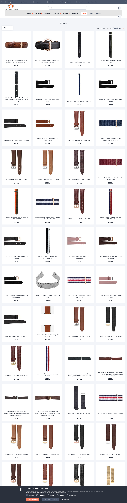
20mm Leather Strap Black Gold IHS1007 (41, 305)
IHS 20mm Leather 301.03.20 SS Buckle (66, 162)
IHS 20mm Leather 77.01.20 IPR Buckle (90, 412)
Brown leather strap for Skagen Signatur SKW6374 (65, 305)
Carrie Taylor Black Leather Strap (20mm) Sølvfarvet (66, 91)
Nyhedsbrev (25, 495)
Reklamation (79, 487)
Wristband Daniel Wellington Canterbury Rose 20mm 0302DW (90, 269)
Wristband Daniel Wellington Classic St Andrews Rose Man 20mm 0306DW (41, 55)
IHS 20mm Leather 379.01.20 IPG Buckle (90, 447)
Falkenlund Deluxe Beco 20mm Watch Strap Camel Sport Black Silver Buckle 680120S (90, 340)
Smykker (65, 13)
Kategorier (75, 13)
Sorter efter (109, 26)
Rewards (98, 13)
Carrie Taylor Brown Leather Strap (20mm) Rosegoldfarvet (114, 234)
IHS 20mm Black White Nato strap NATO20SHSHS (65, 234)
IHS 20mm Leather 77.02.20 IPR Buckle (42, 447)
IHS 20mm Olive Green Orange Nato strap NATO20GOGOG (41, 198)
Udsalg (84, 13)
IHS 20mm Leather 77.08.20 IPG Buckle (66, 447)
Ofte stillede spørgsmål (28, 490)
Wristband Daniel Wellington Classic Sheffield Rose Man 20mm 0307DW (65, 55)
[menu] (63, 13)
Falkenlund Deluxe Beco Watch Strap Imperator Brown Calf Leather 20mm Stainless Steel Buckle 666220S (41, 376)
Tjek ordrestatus (26, 492)
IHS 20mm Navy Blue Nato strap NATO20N (90, 91)
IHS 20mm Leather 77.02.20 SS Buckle (114, 412)
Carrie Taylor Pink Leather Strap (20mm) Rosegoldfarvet (90, 234)
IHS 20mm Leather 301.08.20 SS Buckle (90, 305)
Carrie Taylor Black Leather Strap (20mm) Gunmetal (114, 91)
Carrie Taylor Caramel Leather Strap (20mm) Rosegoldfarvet (66, 127)
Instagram (102, 484)
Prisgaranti (25, 2)
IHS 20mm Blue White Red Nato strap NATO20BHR (66, 341)
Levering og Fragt (44, 487)
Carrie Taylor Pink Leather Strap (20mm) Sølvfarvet (114, 269)
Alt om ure (42, 492)
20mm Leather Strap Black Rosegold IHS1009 (41, 127)
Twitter (101, 490)
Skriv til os (25, 487)
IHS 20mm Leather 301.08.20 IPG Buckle (65, 412)
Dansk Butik (52, 2)
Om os (41, 484)
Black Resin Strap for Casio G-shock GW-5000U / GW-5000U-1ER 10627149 (90, 375)
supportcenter (73, 474)
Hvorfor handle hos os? (45, 490)
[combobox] (64, 8)
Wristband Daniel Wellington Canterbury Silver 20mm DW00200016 (114, 375)
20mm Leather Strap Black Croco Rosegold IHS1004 (41, 234)
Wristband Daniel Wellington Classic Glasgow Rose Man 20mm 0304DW (65, 197)
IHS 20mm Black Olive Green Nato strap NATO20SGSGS (114, 55)
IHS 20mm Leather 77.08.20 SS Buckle (90, 127)
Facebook (102, 487)
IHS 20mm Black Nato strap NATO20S (90, 55)
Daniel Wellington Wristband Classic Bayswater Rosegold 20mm (114, 126)
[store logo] (11, 8)
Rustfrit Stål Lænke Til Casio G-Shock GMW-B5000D (65, 269)
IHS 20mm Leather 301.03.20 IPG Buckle (41, 412)
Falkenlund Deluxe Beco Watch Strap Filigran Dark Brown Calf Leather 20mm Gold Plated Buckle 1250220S (114, 340)
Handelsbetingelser (81, 492)
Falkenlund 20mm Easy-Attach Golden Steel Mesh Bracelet (114, 447)
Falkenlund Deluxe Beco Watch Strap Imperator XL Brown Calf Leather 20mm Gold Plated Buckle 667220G (65, 376)
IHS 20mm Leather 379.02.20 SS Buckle (90, 162)
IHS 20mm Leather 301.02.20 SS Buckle (41, 162)
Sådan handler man (81, 484)
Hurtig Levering (38, 2)
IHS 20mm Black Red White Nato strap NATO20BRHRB (114, 198)
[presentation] (2, 2)
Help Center (25, 484)
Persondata (79, 490)
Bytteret (11, 2)
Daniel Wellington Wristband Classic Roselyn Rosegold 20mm (114, 162)
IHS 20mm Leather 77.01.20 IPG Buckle (114, 305)
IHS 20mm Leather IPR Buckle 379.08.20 (89, 198)
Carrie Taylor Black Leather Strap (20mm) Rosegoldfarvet (41, 269)
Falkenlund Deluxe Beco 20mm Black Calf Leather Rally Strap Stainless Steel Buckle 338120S (41, 90)
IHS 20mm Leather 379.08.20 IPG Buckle (41, 341)
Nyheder (91, 13)
